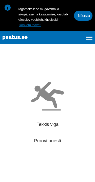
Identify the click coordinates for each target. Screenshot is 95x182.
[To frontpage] (27, 37)
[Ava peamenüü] (89, 37)
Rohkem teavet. (30, 25)
